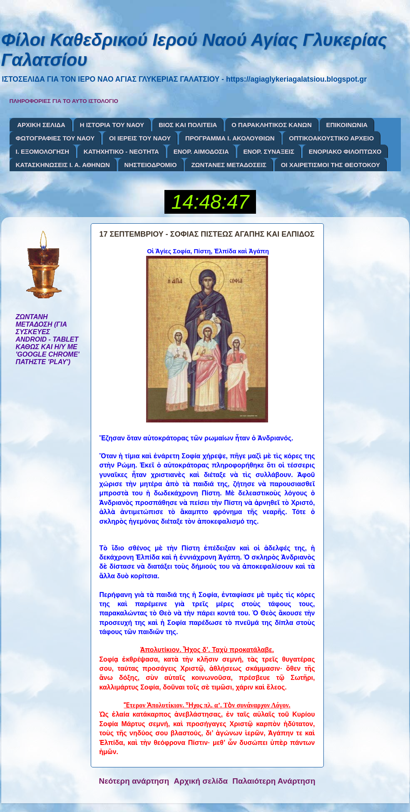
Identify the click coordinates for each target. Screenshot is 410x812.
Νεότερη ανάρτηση (134, 781)
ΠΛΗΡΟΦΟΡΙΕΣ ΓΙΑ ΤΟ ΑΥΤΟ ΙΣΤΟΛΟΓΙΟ (64, 101)
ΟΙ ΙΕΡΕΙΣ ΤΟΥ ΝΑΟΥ (140, 138)
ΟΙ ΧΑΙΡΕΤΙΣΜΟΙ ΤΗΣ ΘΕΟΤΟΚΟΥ (330, 164)
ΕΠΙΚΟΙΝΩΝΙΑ (347, 124)
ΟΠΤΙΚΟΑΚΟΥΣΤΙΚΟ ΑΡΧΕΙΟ (331, 138)
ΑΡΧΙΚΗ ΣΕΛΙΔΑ (41, 124)
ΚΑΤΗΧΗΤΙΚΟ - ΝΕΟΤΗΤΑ (121, 151)
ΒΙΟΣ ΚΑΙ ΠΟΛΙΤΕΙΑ (188, 124)
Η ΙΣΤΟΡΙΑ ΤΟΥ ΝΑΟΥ (112, 124)
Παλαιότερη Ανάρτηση (273, 781)
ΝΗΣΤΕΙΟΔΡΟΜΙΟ (150, 164)
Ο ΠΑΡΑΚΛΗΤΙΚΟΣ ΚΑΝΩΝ (271, 124)
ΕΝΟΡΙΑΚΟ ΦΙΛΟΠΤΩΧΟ (345, 151)
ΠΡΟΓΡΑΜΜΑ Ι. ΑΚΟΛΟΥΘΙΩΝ (229, 138)
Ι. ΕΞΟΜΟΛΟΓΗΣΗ (43, 151)
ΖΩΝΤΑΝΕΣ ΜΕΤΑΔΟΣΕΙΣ (228, 164)
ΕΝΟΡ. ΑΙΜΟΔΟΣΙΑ (201, 151)
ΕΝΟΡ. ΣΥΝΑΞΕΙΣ (269, 151)
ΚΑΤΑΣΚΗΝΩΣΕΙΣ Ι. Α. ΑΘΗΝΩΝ (63, 164)
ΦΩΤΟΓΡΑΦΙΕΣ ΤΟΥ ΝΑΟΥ (55, 138)
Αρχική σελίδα (201, 781)
